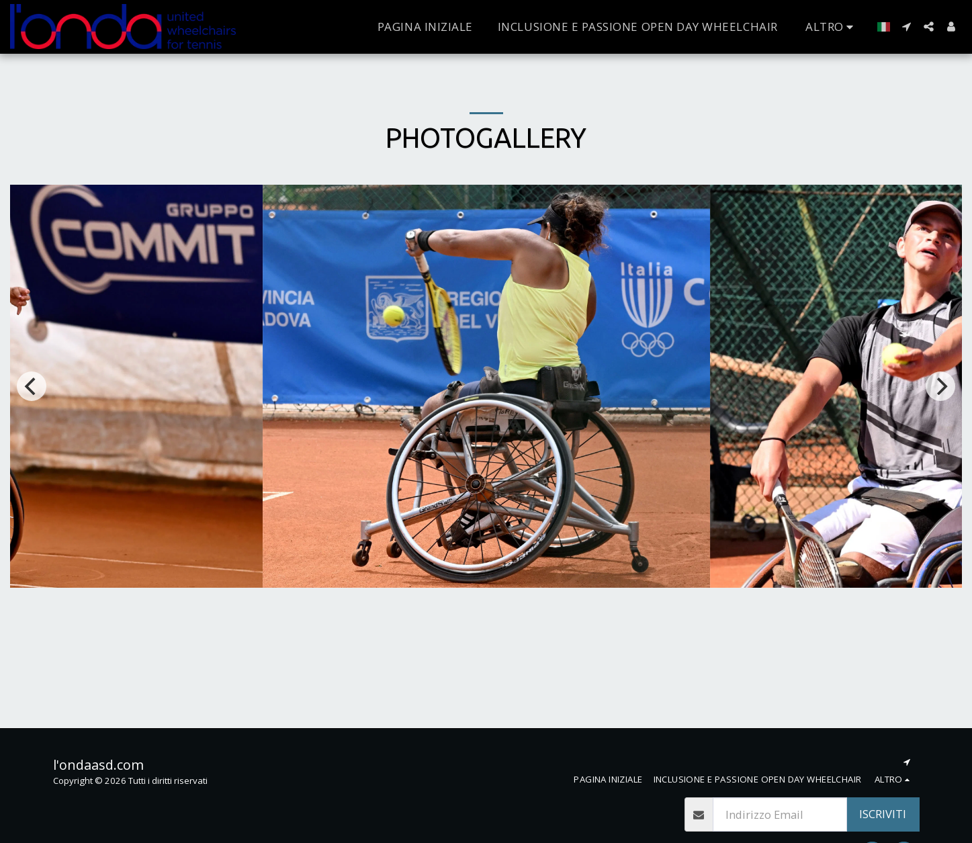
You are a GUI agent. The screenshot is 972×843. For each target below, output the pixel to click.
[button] (906, 26)
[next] (940, 386)
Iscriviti (882, 814)
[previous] (31, 386)
